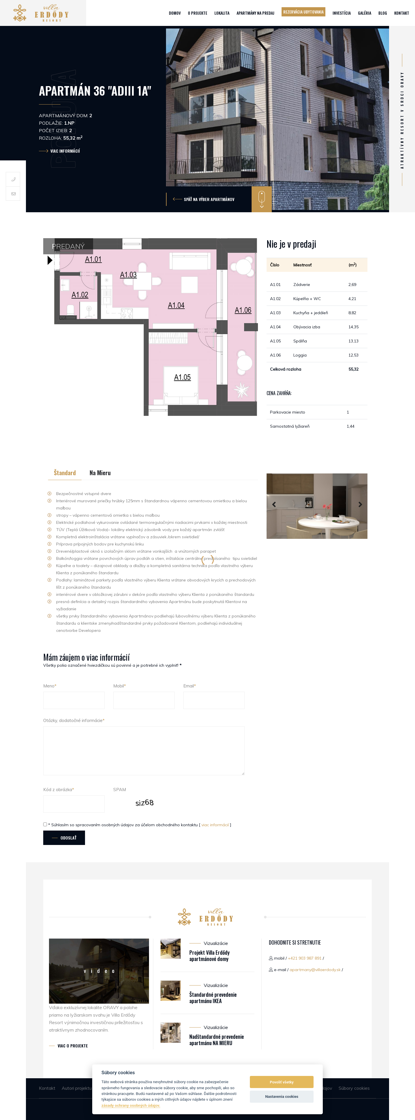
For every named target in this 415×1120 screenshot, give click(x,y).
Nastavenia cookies (281, 1096)
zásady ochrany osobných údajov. (130, 1105)
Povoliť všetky (281, 1082)
